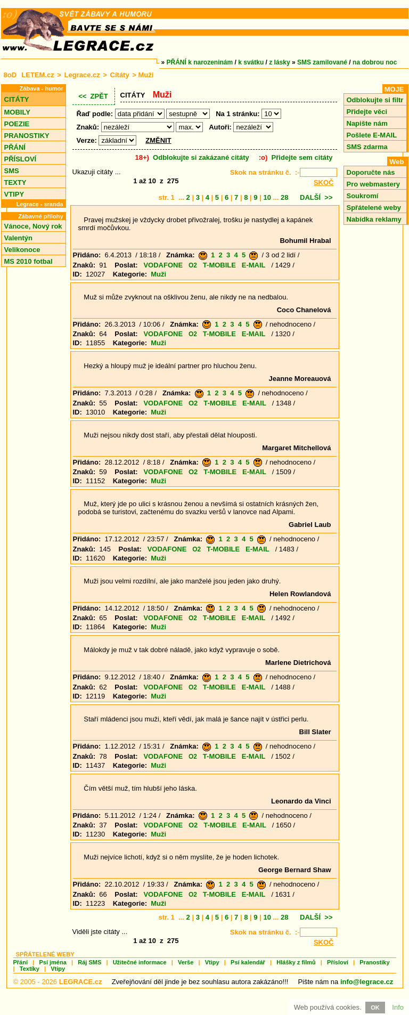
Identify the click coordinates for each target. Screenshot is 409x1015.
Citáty (119, 75)
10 (267, 197)
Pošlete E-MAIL (372, 135)
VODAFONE (163, 265)
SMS (11, 171)
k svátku (251, 62)
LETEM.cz (37, 75)
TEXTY (15, 182)
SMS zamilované (322, 62)
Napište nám (367, 123)
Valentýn (18, 238)
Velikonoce (22, 250)
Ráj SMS (89, 962)
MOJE (394, 89)
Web (396, 162)
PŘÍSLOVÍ (20, 159)
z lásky (279, 62)
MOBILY (17, 112)
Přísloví (337, 962)
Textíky (29, 968)
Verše (185, 962)
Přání (20, 962)
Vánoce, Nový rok (33, 226)
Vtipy (212, 962)
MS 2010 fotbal (28, 261)
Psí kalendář (248, 962)
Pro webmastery (373, 184)
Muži (158, 274)
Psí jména (52, 962)
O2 (193, 265)
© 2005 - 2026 (57, 982)
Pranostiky (374, 962)
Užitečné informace (140, 962)
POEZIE (17, 124)
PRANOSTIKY (27, 136)
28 (284, 197)
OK (375, 1007)
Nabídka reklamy (374, 219)
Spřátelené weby (374, 208)
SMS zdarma (367, 147)
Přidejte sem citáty (302, 157)
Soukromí (363, 196)
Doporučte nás (371, 172)
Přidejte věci (367, 112)
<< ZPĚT (93, 96)
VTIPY (14, 194)
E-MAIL (254, 265)
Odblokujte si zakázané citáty (201, 157)
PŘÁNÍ (15, 147)
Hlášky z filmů (295, 962)
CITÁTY (16, 99)
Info (398, 1007)
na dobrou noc (375, 62)
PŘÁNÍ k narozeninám (200, 62)
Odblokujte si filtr (375, 100)
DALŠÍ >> (316, 197)
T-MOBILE (219, 265)
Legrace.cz (82, 75)
